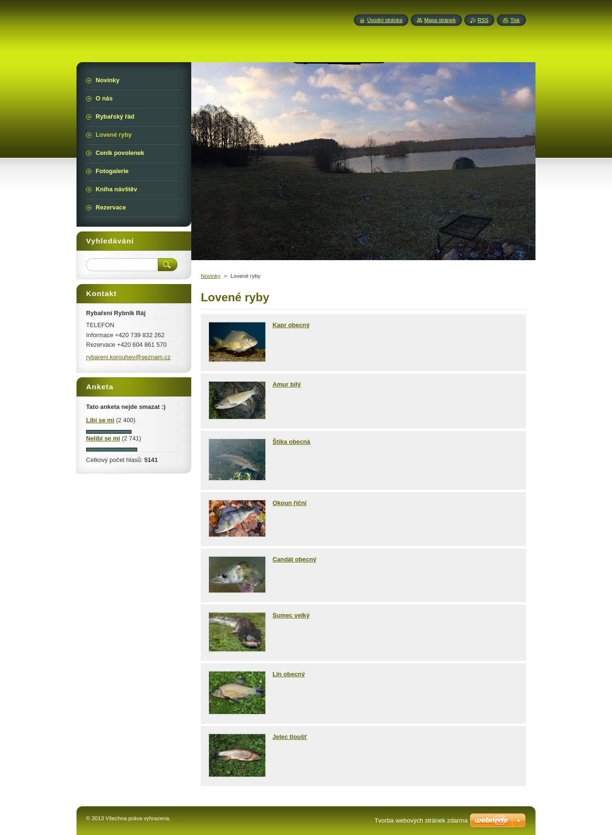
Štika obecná (291, 441)
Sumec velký (291, 615)
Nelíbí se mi (103, 438)
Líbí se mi (100, 420)
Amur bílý (287, 384)
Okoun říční (289, 502)
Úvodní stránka (384, 20)
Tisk (515, 20)
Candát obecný (295, 559)
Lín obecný (289, 674)
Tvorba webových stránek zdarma (421, 820)
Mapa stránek (440, 20)
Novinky (210, 276)
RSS (483, 20)
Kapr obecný (291, 325)
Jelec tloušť (290, 736)
